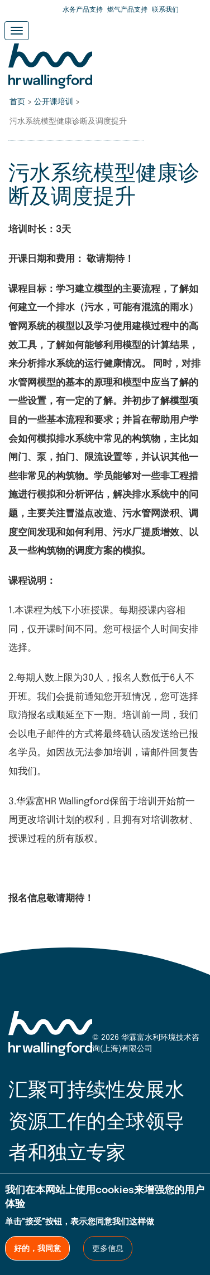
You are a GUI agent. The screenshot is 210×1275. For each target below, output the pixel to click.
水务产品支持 (83, 10)
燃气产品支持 (127, 10)
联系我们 (165, 10)
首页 (17, 102)
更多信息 (107, 1249)
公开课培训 (53, 102)
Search (193, 11)
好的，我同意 (37, 1249)
